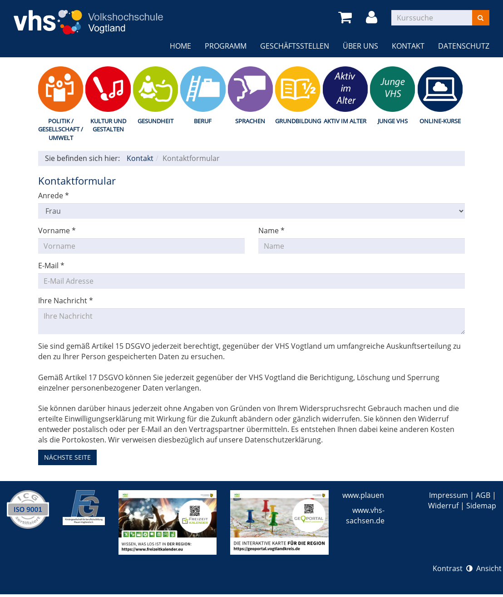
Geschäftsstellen (294, 46)
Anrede (53, 196)
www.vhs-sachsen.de (365, 515)
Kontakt (408, 46)
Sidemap (481, 506)
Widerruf (443, 506)
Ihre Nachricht (65, 301)
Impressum (448, 495)
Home (180, 46)
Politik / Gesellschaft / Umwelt (60, 129)
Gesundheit (155, 121)
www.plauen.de (368, 495)
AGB (483, 495)
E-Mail (51, 266)
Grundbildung (297, 121)
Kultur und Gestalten (108, 125)
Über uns (360, 46)
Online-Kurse (440, 121)
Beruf (203, 121)
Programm (226, 46)
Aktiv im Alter (345, 121)
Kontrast (453, 568)
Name (271, 231)
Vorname (57, 231)
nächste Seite (67, 457)
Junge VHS (393, 121)
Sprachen (250, 121)
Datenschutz (463, 46)
